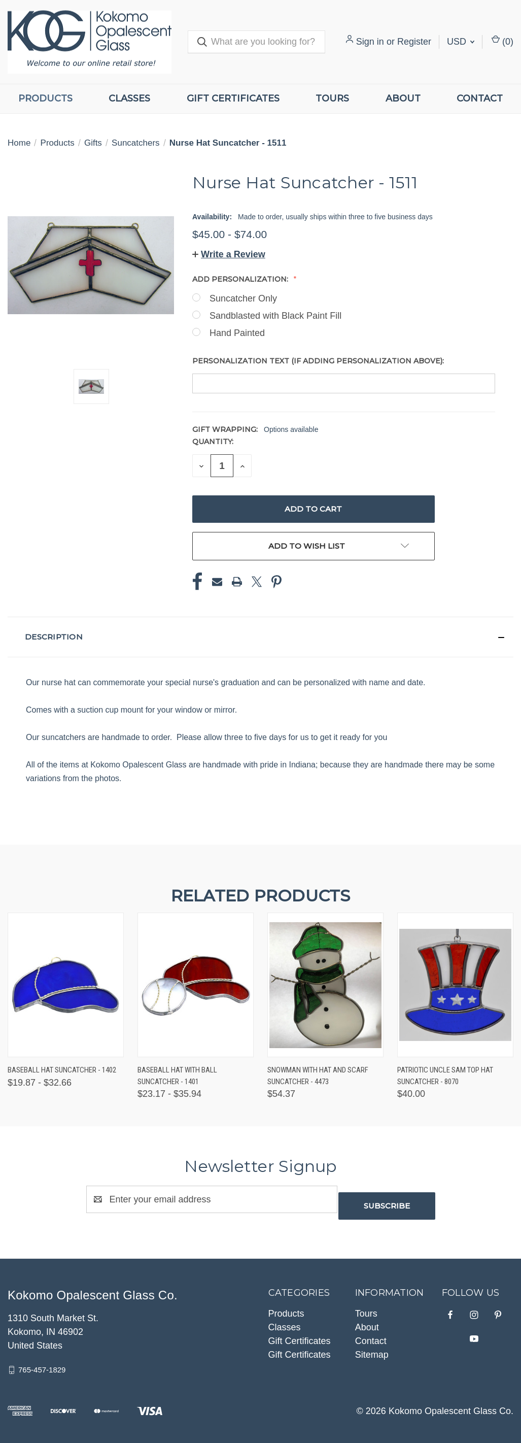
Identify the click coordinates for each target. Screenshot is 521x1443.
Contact (480, 98)
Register (414, 42)
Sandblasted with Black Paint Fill (275, 316)
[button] (228, 254)
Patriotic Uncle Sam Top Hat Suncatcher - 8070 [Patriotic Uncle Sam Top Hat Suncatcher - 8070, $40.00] (445, 1075)
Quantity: (212, 441)
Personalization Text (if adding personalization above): (319, 360)
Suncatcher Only (243, 298)
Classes (129, 98)
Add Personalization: (241, 279)
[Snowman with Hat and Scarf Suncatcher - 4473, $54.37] (325, 985)
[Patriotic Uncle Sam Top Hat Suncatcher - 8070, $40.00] (455, 985)
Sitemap (372, 1348)
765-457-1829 (41, 1363)
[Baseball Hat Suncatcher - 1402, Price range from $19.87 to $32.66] (66, 985)
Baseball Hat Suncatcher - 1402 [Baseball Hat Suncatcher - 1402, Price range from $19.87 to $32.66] (62, 1070)
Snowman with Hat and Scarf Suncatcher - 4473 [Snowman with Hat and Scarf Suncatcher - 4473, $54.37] (317, 1075)
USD (460, 42)
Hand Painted (237, 333)
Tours (332, 98)
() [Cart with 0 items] (502, 41)
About (403, 98)
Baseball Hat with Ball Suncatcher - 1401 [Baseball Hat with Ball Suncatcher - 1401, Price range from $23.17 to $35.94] (177, 1075)
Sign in (370, 42)
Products (45, 98)
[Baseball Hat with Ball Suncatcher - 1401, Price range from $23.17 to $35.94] (196, 985)
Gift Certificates (233, 98)
